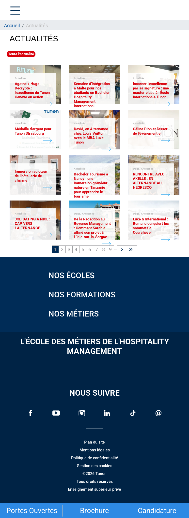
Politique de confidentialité (94, 458)
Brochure (94, 510)
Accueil (12, 26)
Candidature (157, 510)
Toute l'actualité (21, 54)
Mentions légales (94, 450)
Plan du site (94, 442)
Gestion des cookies (94, 465)
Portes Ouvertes (31, 510)
